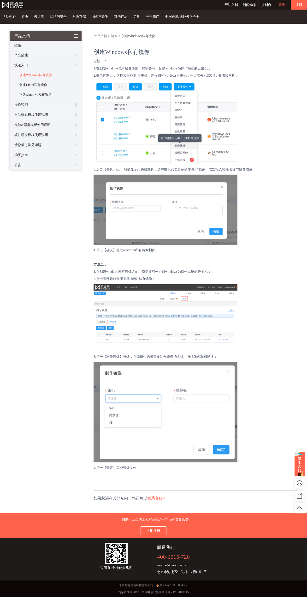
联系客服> (156, 498)
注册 (298, 5)
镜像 (114, 36)
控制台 (266, 5)
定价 (136, 16)
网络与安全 (58, 16)
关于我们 (152, 16)
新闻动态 (249, 5)
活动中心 (9, 16)
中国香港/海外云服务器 (182, 16)
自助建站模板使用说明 (31, 115)
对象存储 (79, 16)
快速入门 (21, 65)
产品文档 (100, 36)
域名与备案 (100, 16)
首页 (25, 16)
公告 (17, 165)
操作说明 (21, 105)
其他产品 (121, 16)
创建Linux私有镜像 (33, 85)
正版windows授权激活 (35, 95)
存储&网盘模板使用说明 (32, 125)
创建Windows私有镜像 (35, 75)
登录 (281, 5)
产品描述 (21, 55)
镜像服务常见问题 (27, 145)
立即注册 (153, 531)
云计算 (39, 16)
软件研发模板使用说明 (31, 135)
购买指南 (21, 155)
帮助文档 (231, 5)
